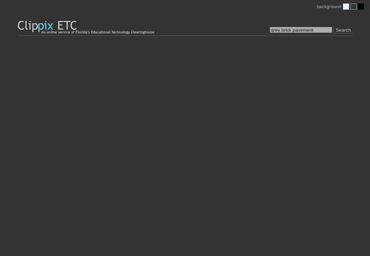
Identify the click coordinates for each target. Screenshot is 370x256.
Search (343, 30)
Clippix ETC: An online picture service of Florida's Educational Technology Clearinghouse (86, 27)
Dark (361, 7)
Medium (353, 7)
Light (346, 7)
